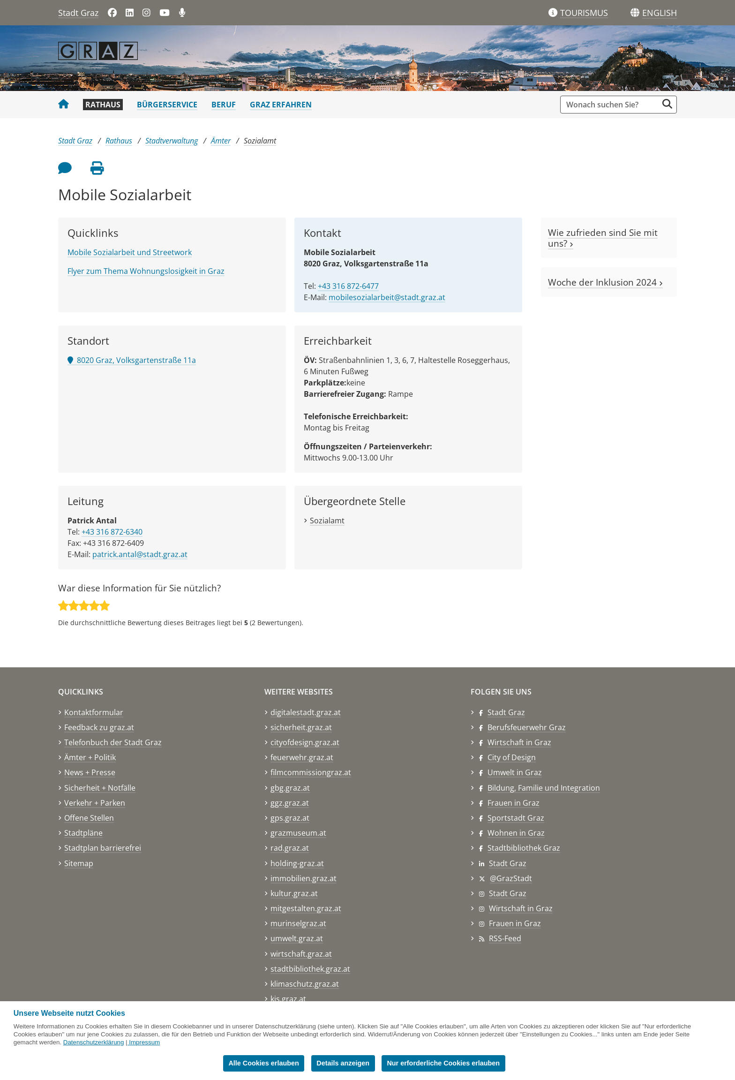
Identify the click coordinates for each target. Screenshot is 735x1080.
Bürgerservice (167, 104)
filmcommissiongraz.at (310, 772)
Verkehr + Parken (94, 803)
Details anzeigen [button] (342, 1063)
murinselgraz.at (298, 923)
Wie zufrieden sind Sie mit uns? (603, 237)
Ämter (221, 141)
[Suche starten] (667, 104)
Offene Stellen (89, 818)
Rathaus (102, 104)
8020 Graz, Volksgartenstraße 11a (132, 360)
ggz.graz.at (289, 803)
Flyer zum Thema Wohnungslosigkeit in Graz (146, 271)
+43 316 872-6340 (112, 532)
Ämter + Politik (90, 757)
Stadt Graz (78, 12)
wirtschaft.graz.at (301, 954)
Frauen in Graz (514, 803)
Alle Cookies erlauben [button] (263, 1063)
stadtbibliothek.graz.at (310, 969)
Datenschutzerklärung (93, 1042)
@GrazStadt (511, 878)
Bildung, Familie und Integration (544, 788)
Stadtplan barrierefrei (102, 848)
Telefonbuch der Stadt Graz (113, 742)
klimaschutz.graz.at (304, 984)
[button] (659, 13)
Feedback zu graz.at (99, 727)
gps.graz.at (289, 818)
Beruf (223, 104)
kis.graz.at (288, 999)
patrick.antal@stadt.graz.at (140, 554)
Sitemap (78, 863)
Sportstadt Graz (516, 818)
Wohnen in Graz (516, 833)
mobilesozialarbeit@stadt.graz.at (387, 297)
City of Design (512, 757)
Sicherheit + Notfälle (99, 788)
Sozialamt (260, 141)
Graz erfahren (281, 104)
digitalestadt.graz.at (305, 712)
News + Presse (89, 772)
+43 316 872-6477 (348, 286)
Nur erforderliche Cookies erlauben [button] (443, 1063)
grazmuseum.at (298, 833)
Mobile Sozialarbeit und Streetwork (130, 252)
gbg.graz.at (290, 788)
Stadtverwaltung (171, 141)
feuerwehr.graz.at (301, 757)
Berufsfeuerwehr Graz (527, 727)
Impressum (144, 1042)
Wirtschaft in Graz (519, 742)
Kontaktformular (93, 712)
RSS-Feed (505, 938)
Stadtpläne (83, 833)
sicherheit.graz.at (301, 727)
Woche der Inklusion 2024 (605, 282)
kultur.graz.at (294, 893)
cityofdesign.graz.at (304, 742)
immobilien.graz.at (303, 878)
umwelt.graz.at (296, 938)
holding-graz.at (297, 863)
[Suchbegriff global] (611, 104)
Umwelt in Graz (515, 772)
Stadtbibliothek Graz (524, 848)
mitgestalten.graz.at (305, 908)
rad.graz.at (289, 848)
